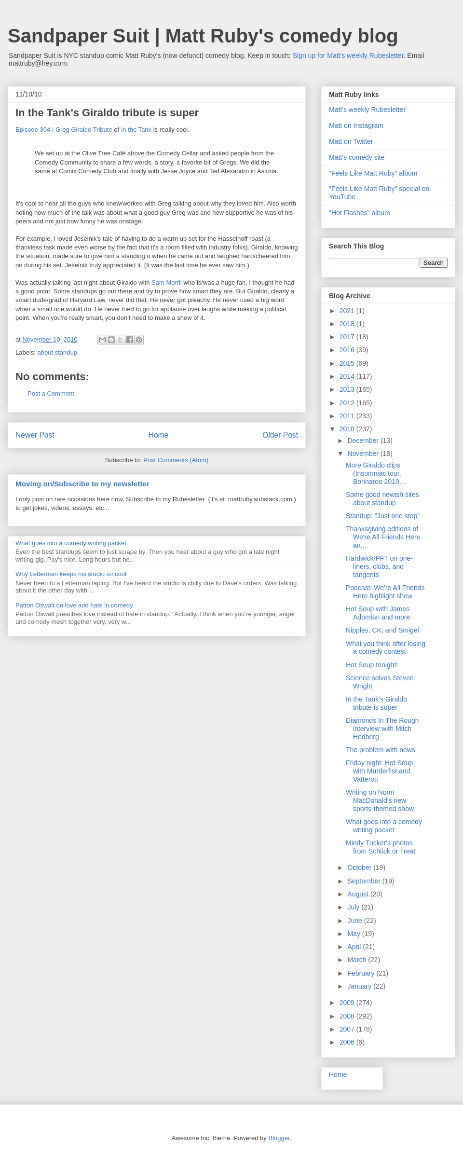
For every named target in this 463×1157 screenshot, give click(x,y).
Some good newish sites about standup (382, 499)
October (360, 867)
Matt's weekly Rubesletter (367, 109)
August (358, 894)
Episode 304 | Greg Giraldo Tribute (63, 129)
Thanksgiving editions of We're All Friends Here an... (383, 537)
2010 (348, 429)
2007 (348, 1029)
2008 (348, 1016)
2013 (348, 389)
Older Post (280, 435)
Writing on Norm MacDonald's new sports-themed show (380, 800)
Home (159, 435)
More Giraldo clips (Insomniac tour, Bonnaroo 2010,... (376, 473)
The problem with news (380, 750)
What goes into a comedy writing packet (70, 543)
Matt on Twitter (351, 141)
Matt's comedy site (357, 157)
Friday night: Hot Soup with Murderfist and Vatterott (379, 771)
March (357, 960)
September (364, 881)
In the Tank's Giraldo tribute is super (376, 703)
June (355, 920)
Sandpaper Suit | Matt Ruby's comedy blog (203, 35)
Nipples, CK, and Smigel (382, 630)
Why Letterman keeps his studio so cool (70, 574)
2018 (348, 324)
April (355, 946)
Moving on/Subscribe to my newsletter (82, 484)
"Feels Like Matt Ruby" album (373, 173)
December (363, 440)
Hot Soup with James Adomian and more (378, 613)
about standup (57, 352)
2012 (348, 403)
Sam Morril (166, 282)
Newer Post (34, 435)
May (354, 933)
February (361, 973)
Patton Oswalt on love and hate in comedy (74, 605)
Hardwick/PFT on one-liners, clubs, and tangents (379, 566)
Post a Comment (50, 393)
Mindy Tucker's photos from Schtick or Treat (380, 847)
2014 (348, 376)
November (363, 453)
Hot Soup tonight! (372, 665)
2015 (348, 363)
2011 (348, 416)
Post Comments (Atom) (175, 460)
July (354, 907)
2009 (348, 1002)
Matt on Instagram (356, 125)
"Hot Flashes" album (359, 213)
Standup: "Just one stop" (383, 516)
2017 (348, 337)
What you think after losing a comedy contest (385, 648)
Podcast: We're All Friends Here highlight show (385, 592)
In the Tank (136, 129)
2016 (348, 350)
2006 (348, 1042)
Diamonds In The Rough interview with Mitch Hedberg (382, 728)
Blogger (278, 1138)
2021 (348, 311)
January (360, 986)
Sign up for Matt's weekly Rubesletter (348, 55)
